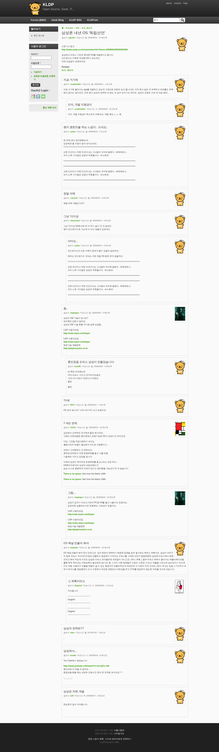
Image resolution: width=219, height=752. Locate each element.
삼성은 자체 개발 (73, 691)
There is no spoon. (72, 474)
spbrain (71, 38)
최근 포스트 (39, 35)
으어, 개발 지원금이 (80, 104)
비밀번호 (36, 63)
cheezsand (75, 221)
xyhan (72, 132)
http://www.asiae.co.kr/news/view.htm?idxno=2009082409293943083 (95, 49)
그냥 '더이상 (71, 216)
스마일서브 (119, 733)
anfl (71, 696)
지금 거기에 (70, 79)
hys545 (77, 366)
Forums (69, 28)
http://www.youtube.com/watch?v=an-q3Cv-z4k (86, 666)
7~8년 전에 (70, 423)
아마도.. (73, 241)
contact (177, 3)
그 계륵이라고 (76, 581)
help (185, 3)
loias (72, 633)
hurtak (73, 655)
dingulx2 (78, 585)
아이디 (34, 54)
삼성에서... (70, 651)
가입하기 (38, 72)
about (169, 3)
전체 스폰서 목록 (96, 739)
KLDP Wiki (75, 20)
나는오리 (74, 198)
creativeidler (75, 84)
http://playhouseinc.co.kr (75, 348)
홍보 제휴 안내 (49, 107)
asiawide (74, 548)
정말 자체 (69, 193)
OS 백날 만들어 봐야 (76, 543)
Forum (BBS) (38, 20)
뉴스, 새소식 (87, 28)
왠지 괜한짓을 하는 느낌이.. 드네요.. (85, 127)
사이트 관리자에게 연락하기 (118, 739)
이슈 (77, 28)
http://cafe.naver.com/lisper (76, 333)
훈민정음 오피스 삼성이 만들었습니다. (91, 362)
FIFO (72, 405)
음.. (65, 308)
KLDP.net (92, 20)
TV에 (66, 400)
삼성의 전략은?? (73, 628)
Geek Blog (57, 20)
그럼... (71, 492)
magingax (74, 313)
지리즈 (73, 427)
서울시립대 (119, 730)
